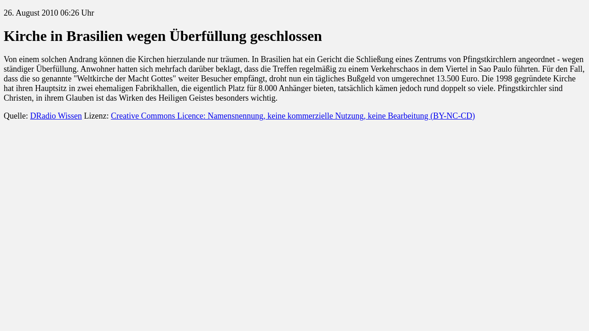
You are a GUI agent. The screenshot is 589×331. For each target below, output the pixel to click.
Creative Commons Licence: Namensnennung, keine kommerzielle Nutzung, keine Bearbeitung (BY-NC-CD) (293, 115)
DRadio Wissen (55, 115)
